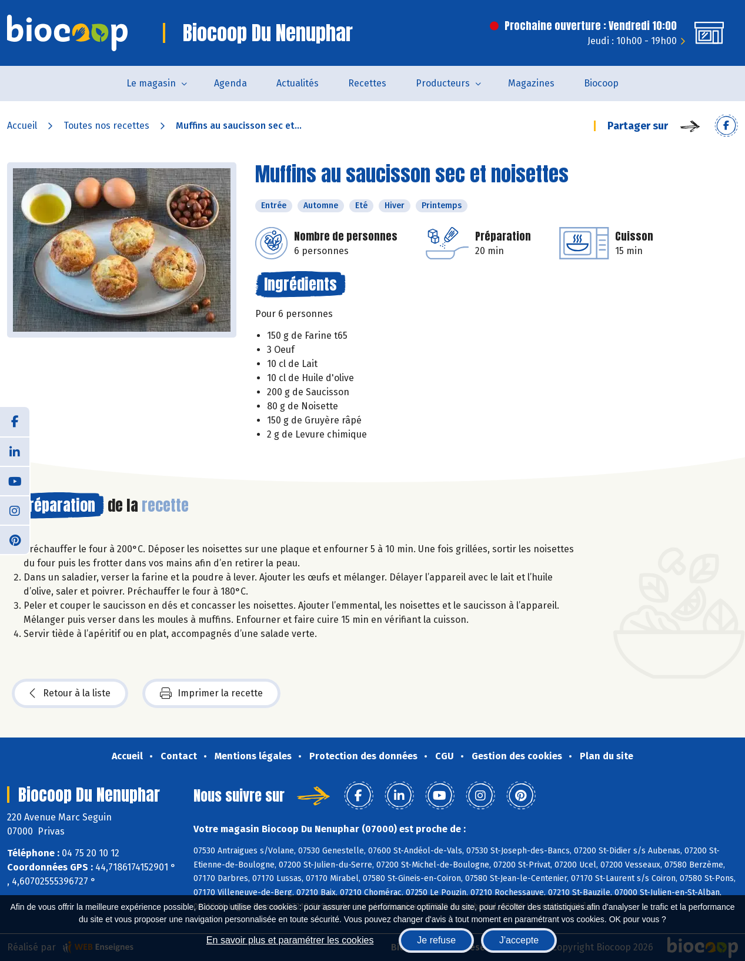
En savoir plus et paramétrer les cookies (290, 940)
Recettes (367, 83)
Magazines (531, 83)
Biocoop (601, 83)
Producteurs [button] (443, 83)
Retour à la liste (70, 693)
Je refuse (436, 940)
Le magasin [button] (151, 83)
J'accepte (519, 940)
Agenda (230, 83)
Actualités (297, 83)
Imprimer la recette (211, 693)
